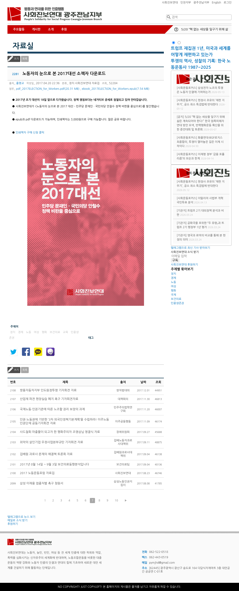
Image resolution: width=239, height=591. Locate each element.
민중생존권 (177, 303)
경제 (173, 278)
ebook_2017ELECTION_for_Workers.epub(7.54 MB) (115, 88)
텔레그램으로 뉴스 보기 (21, 516)
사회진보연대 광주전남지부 (54, 14)
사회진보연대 (170, 2)
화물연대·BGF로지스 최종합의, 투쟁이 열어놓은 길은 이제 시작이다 (200, 142)
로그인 (228, 2)
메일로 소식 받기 (17, 520)
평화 (173, 290)
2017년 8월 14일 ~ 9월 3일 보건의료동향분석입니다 (54, 464)
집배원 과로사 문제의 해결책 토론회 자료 (46, 454)
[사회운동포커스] (187, 87)
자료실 (23, 46)
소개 (51, 29)
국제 (173, 294)
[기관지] (182, 210)
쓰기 (16, 59)
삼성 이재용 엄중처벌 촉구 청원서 (41, 483)
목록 (24, 59)
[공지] (180, 116)
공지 (176, 29)
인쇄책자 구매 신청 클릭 (30, 132)
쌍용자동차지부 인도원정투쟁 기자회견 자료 (48, 390)
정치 (173, 273)
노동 (173, 282)
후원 (64, 29)
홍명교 (20, 83)
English (216, 2)
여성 (173, 286)
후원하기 (12, 524)
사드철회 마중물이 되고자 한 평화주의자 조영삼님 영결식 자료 (60, 431)
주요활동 (19, 29)
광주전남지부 (201, 2)
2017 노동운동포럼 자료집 (37, 473)
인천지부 (185, 2)
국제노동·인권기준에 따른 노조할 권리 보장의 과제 (52, 409)
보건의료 (176, 299)
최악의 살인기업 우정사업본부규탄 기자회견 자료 (51, 442)
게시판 (36, 29)
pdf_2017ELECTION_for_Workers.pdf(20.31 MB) (47, 88)
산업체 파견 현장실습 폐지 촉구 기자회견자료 (49, 398)
